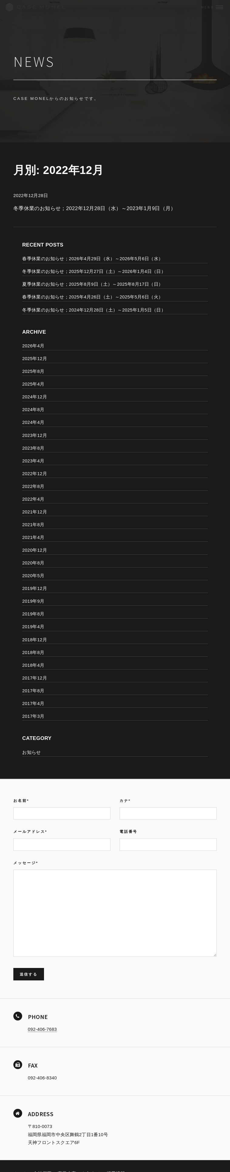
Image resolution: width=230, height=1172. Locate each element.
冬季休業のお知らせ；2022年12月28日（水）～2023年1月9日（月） (94, 208)
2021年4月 (33, 537)
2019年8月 (33, 614)
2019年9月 (33, 601)
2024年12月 (34, 396)
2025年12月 (34, 358)
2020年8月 (33, 562)
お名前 (21, 800)
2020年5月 (33, 575)
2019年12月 (34, 588)
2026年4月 (33, 345)
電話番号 (129, 831)
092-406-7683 (42, 1029)
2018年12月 (34, 639)
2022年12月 (34, 473)
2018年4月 (33, 665)
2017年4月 (33, 703)
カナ (125, 800)
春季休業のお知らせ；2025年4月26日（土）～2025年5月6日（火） (92, 297)
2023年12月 (34, 435)
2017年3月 (33, 716)
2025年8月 (33, 371)
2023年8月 (33, 448)
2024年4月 (33, 422)
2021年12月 (34, 511)
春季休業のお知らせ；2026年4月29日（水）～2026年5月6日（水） (92, 258)
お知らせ (31, 752)
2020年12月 (34, 550)
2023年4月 (33, 460)
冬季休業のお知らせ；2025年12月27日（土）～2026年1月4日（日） (94, 271)
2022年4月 (33, 499)
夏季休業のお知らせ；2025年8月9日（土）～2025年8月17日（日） (92, 284)
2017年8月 (33, 690)
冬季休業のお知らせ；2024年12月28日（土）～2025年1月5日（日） (94, 310)
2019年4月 (33, 626)
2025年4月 (33, 384)
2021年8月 (33, 524)
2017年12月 (34, 678)
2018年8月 (33, 652)
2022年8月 (33, 486)
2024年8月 (33, 409)
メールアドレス (30, 831)
